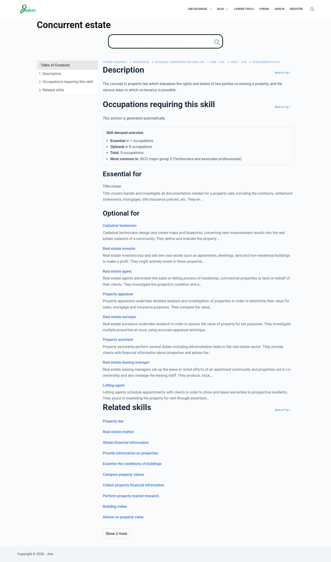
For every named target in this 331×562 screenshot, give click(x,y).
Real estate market (118, 432)
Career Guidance (115, 62)
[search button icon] (217, 42)
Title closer (112, 186)
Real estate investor (119, 248)
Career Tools (244, 9)
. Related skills (51, 90)
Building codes (115, 506)
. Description (50, 73)
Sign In (280, 9)
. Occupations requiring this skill (66, 82)
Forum (264, 9)
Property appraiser (118, 294)
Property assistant (118, 339)
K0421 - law (238, 62)
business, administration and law (179, 62)
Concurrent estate (266, 62)
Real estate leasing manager (126, 362)
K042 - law (217, 62)
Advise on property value (123, 517)
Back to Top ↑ (283, 72)
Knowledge (141, 62)
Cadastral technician (120, 225)
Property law (113, 421)
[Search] (312, 9)
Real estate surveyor (119, 317)
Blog (223, 9)
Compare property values (123, 474)
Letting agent (114, 385)
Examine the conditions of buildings (132, 464)
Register (296, 9)
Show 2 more (116, 533)
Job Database (200, 9)
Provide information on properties (130, 453)
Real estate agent (117, 271)
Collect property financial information (133, 485)
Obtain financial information (126, 442)
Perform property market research (131, 496)
